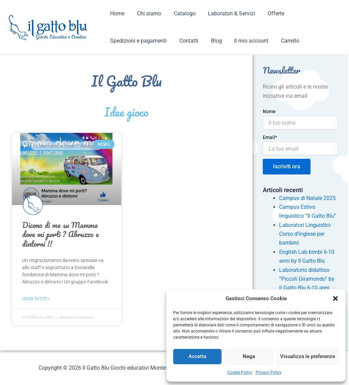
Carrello (283, 40)
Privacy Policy (269, 372)
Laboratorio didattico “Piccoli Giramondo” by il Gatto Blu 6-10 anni (306, 279)
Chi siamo (147, 13)
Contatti (186, 40)
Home (116, 13)
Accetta (197, 356)
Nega (249, 356)
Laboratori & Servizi (225, 13)
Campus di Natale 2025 (307, 198)
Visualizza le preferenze (307, 356)
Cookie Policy (239, 372)
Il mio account (246, 40)
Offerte (268, 13)
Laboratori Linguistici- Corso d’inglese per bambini (305, 234)
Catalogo (181, 13)
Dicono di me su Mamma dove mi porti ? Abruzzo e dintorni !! (60, 234)
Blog (212, 40)
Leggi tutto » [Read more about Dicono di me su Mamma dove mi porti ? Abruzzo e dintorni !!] (36, 298)
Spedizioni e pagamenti (137, 40)
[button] (335, 298)
